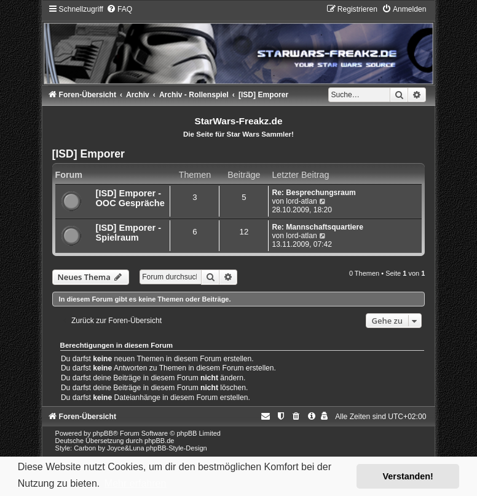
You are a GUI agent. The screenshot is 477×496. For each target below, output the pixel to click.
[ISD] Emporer (88, 154)
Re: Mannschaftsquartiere (317, 227)
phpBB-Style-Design (176, 448)
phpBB (103, 433)
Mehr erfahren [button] (135, 483)
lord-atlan (301, 201)
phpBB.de (159, 440)
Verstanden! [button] (408, 476)
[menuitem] (119, 9)
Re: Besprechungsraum (313, 192)
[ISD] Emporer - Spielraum (128, 232)
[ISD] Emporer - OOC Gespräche (130, 198)
